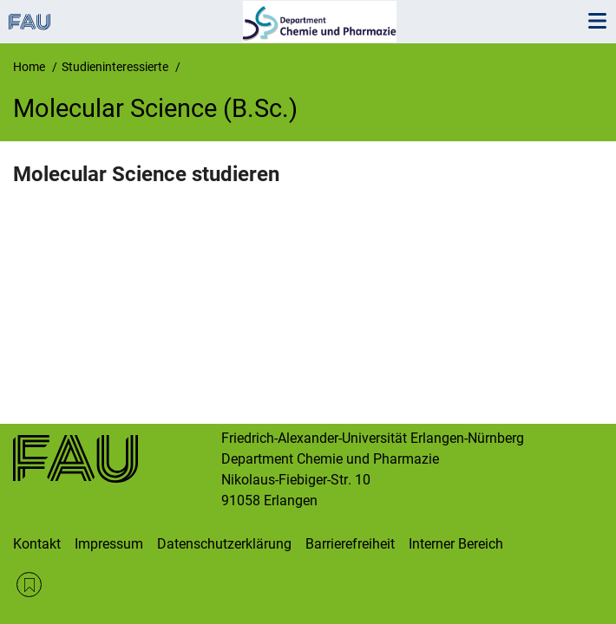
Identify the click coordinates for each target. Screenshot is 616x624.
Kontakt (37, 544)
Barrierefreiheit (350, 544)
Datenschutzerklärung (224, 544)
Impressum (109, 544)
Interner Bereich (456, 544)
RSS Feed (29, 584)
